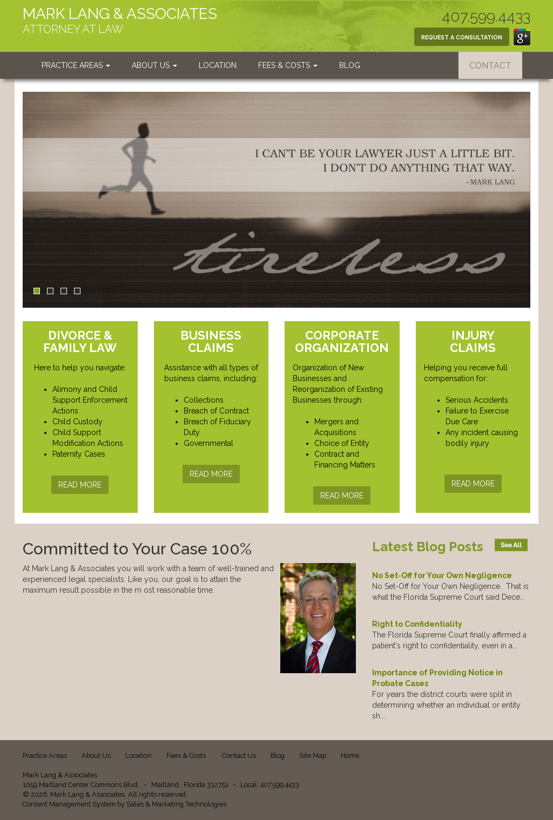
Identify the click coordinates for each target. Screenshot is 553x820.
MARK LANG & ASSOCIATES (120, 14)
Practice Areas (76, 65)
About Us (154, 65)
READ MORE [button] (80, 484)
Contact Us (239, 755)
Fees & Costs (288, 65)
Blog (349, 65)
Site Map (312, 755)
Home (350, 755)
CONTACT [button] (490, 65)
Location (218, 65)
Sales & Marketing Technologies (176, 804)
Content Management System (69, 804)
